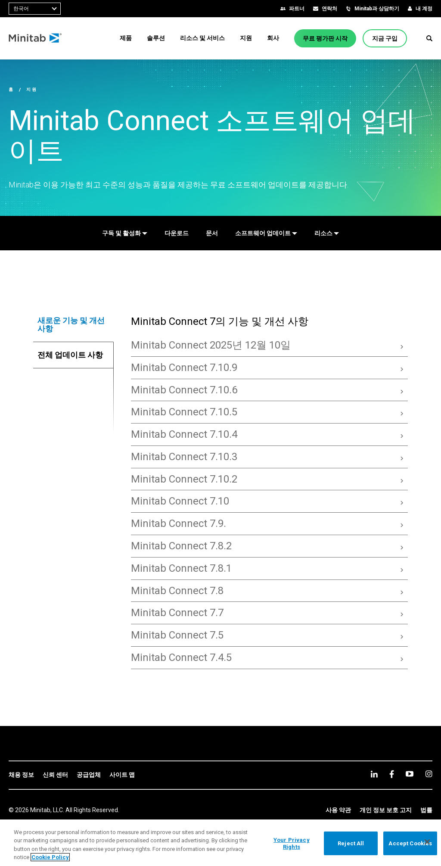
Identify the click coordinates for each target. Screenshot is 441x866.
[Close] (427, 841)
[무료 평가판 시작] (325, 38)
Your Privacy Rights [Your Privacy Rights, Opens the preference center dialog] (291, 843)
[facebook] (391, 774)
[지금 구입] (385, 38)
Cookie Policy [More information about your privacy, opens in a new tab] (50, 857)
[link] (21, 775)
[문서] (212, 233)
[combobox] (35, 9)
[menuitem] (126, 37)
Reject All (351, 843)
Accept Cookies (410, 843)
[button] (429, 38)
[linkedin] (374, 774)
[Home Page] (35, 38)
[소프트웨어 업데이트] (266, 233)
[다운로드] (177, 233)
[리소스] (326, 233)
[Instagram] (428, 773)
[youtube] (409, 774)
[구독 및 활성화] (124, 233)
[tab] (73, 325)
